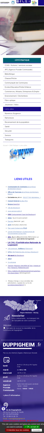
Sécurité (8, 131)
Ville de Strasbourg (14, 208)
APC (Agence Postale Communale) (18, 70)
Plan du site (7, 353)
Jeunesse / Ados (11, 105)
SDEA (10, 218)
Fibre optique (10, 100)
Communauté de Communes (16, 83)
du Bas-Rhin (18, 201)
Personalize (37, 430)
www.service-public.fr (15, 211)
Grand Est (14, 204)
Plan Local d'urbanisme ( (17, 228)
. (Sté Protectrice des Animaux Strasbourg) (23, 252)
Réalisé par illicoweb (30, 353)
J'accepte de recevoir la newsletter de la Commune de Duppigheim (19, 329)
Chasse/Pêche (11, 78)
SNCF (10, 259)
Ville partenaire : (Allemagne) (20, 248)
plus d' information (12, 395)
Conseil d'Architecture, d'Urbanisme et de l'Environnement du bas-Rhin (21, 232)
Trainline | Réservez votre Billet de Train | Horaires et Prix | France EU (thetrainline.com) (24, 266)
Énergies (10, 221)
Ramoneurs (9, 118)
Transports (9, 140)
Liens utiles (9, 109)
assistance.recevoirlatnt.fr (16, 285)
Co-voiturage (12, 262)
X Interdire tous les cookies (17, 430)
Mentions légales (17, 353)
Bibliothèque (10, 74)
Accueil (5, 145)
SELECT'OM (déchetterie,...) (32, 197)
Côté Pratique (13, 145)
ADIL (9, 237)
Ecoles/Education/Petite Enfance (18, 87)
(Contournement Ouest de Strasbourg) (22, 214)
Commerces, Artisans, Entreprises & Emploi (22, 91)
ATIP (9, 225)
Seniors (8, 135)
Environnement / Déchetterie (16, 96)
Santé (7, 127)
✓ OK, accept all (31, 427)
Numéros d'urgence (13, 113)
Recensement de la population (17, 122)
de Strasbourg (16, 255)
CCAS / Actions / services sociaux (18, 65)
